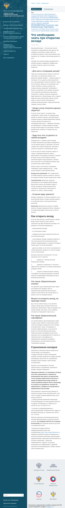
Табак (43, 29)
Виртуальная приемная (9, 503)
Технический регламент (52, 29)
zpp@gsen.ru (50, 506)
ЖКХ (56, 16)
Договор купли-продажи (45, 16)
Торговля (37, 31)
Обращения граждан (43, 21)
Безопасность (41, 14)
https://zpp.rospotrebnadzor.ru (50, 432)
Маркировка (54, 18)
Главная (33, 3)
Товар (33, 31)
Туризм (43, 31)
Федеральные (45, 3)
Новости (38, 3)
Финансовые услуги (51, 31)
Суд (40, 29)
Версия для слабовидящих (10, 500)
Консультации (44, 18)
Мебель (33, 19)
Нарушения (39, 19)
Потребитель (38, 25)
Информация (35, 18)
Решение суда (52, 25)
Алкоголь (33, 14)
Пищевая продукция (42, 23)
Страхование (35, 29)
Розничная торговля (42, 27)
